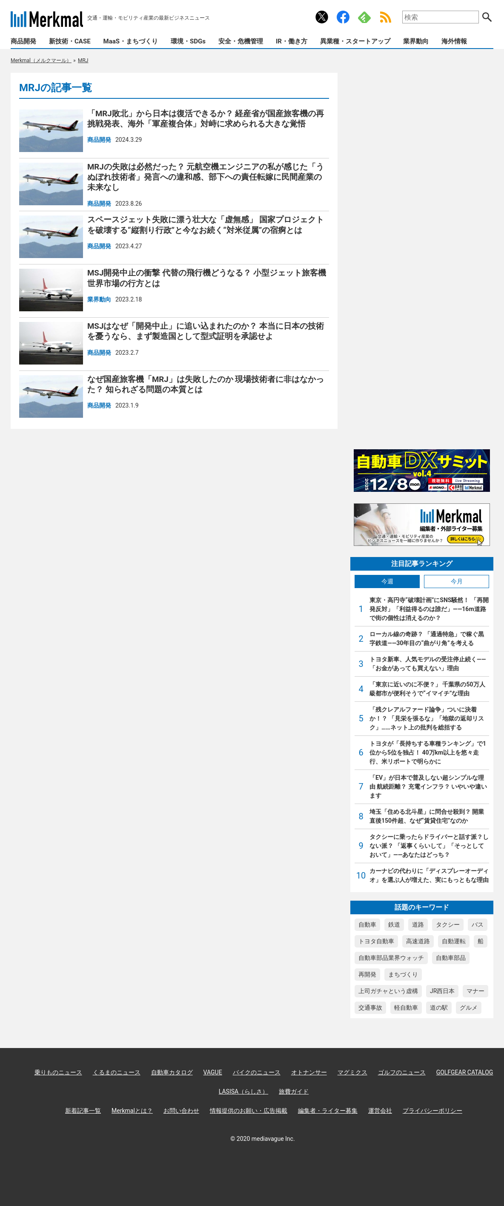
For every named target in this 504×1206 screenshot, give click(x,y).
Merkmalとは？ (132, 1110)
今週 (387, 581)
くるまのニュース (116, 1072)
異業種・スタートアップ (355, 41)
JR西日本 (442, 991)
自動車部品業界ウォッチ (391, 957)
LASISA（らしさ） (243, 1091)
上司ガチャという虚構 (388, 991)
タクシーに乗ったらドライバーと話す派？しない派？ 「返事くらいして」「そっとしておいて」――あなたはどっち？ (429, 845)
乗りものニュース (58, 1072)
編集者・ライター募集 (328, 1110)
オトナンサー (309, 1072)
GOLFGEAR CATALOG (464, 1072)
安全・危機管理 (240, 41)
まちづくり (403, 974)
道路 (418, 924)
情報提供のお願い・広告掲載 (248, 1110)
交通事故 (370, 1007)
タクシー (448, 924)
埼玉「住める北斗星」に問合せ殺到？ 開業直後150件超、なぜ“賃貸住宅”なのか (426, 816)
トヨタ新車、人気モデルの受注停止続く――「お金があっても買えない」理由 (427, 664)
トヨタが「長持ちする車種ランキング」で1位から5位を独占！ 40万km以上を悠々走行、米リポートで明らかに (427, 752)
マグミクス (352, 1072)
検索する (487, 17)
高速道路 (418, 941)
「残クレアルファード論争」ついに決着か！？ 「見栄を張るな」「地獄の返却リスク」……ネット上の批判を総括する (426, 718)
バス (478, 924)
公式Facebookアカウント (343, 17)
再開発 (367, 974)
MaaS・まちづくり (130, 41)
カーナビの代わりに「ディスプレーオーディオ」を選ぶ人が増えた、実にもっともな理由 (429, 875)
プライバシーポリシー (432, 1110)
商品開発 (23, 41)
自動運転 (454, 941)
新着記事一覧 (83, 1110)
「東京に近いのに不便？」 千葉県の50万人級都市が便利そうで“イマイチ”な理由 (427, 689)
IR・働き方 (291, 41)
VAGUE (212, 1072)
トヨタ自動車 (376, 941)
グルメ (469, 1007)
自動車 (367, 924)
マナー (475, 991)
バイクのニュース (257, 1072)
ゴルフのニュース (402, 1072)
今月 (457, 581)
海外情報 (454, 41)
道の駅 (439, 1007)
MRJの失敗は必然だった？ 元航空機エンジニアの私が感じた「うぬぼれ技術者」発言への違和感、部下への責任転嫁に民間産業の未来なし (205, 177)
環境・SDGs (188, 41)
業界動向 (416, 41)
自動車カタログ (172, 1072)
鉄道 (394, 924)
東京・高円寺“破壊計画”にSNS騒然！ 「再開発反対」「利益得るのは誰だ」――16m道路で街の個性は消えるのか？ (429, 609)
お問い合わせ (181, 1110)
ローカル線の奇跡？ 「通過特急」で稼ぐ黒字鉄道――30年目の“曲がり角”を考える (426, 638)
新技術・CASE (70, 41)
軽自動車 (406, 1007)
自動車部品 (451, 957)
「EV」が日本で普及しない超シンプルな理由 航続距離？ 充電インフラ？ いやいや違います (428, 786)
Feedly (364, 17)
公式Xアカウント (321, 17)
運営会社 (380, 1110)
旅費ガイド (294, 1091)
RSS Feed (385, 17)
